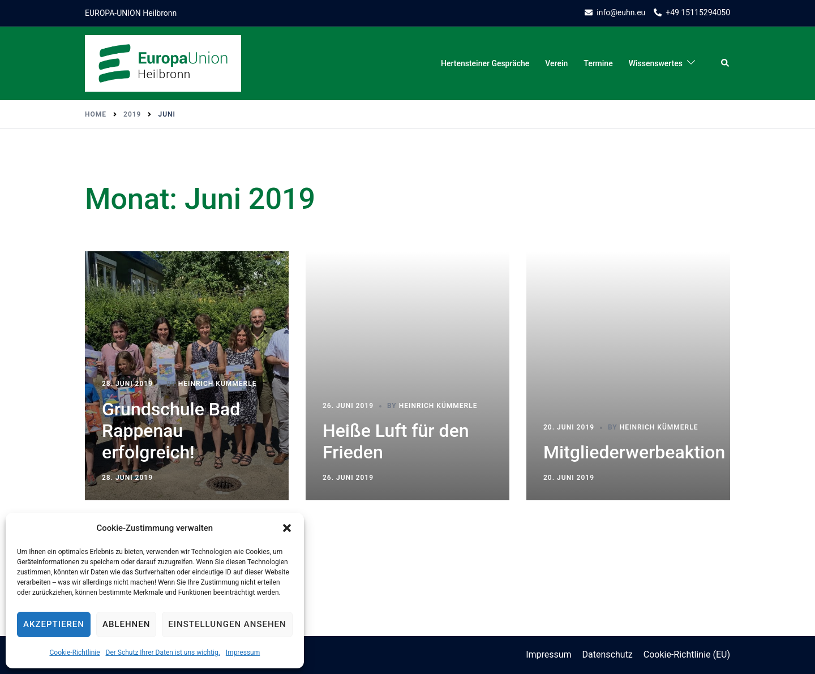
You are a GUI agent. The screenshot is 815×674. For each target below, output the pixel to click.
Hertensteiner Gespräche (485, 63)
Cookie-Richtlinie (74, 652)
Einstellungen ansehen (227, 624)
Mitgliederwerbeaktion (634, 452)
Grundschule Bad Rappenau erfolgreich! (171, 430)
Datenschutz (607, 654)
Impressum (243, 652)
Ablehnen (126, 624)
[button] (287, 528)
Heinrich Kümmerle (217, 384)
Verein (556, 63)
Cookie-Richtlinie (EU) (687, 654)
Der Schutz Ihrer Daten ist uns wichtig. (163, 652)
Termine (598, 63)
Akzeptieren (53, 624)
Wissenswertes (656, 63)
